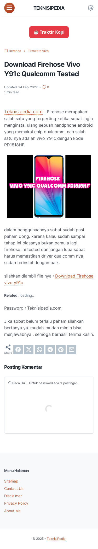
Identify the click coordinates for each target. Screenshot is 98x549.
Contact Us (13, 488)
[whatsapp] (39, 349)
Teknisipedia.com (23, 111)
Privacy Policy (16, 503)
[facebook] (18, 349)
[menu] (9, 8)
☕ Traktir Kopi (49, 32)
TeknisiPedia (49, 8)
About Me (12, 511)
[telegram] (50, 349)
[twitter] (28, 349)
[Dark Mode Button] (91, 8)
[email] (71, 349)
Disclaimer (13, 496)
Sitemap (11, 481)
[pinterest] (61, 349)
